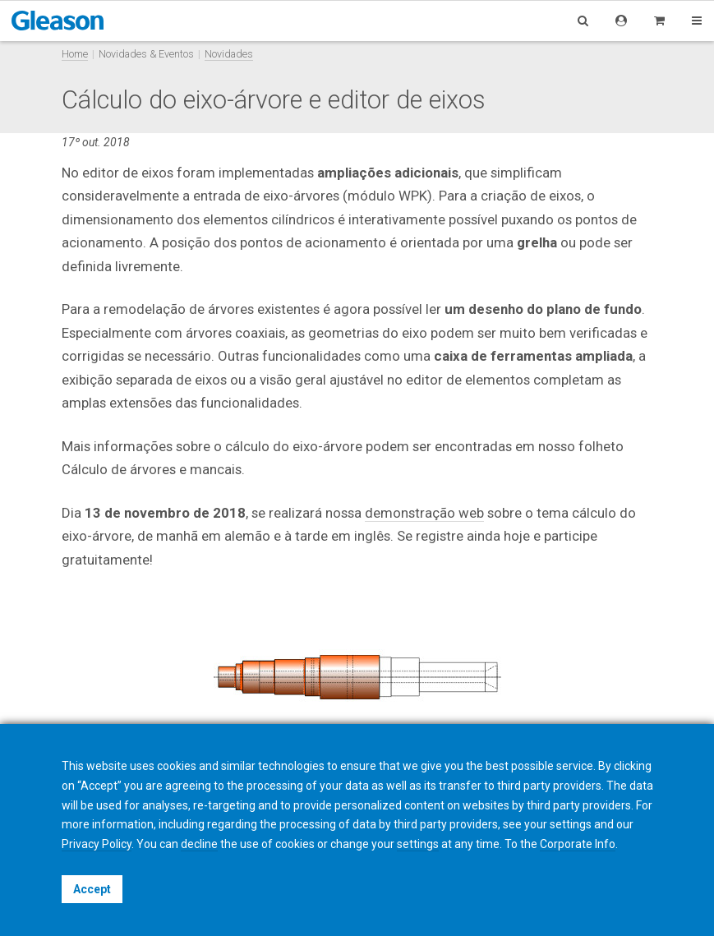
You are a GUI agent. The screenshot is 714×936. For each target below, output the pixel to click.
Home (75, 54)
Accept (92, 889)
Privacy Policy (96, 844)
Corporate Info (577, 844)
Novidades (229, 54)
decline (199, 844)
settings (418, 844)
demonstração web (424, 513)
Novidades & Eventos (146, 54)
